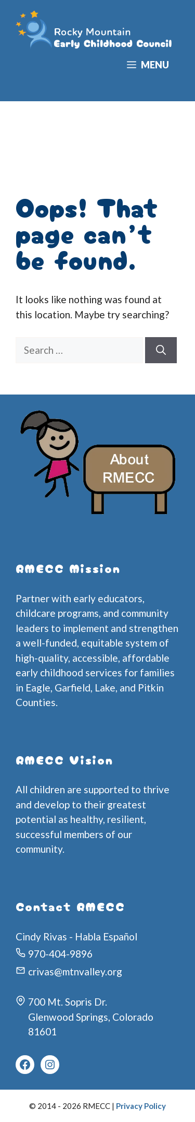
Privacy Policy (141, 1106)
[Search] (161, 350)
